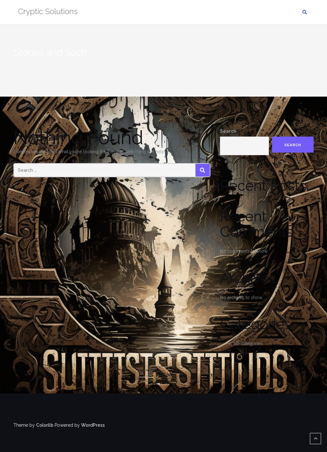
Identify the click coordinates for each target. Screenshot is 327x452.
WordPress (93, 425)
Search (228, 131)
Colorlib (44, 425)
